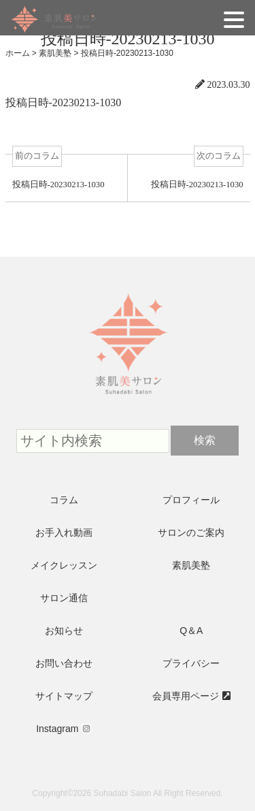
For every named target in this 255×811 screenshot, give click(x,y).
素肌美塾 (191, 565)
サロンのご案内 (191, 532)
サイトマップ (63, 695)
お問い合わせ (63, 663)
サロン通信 (64, 597)
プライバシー (191, 663)
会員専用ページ (185, 695)
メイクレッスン (64, 565)
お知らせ (64, 630)
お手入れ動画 (63, 532)
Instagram (57, 728)
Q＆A (191, 630)
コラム (64, 499)
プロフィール (191, 499)
